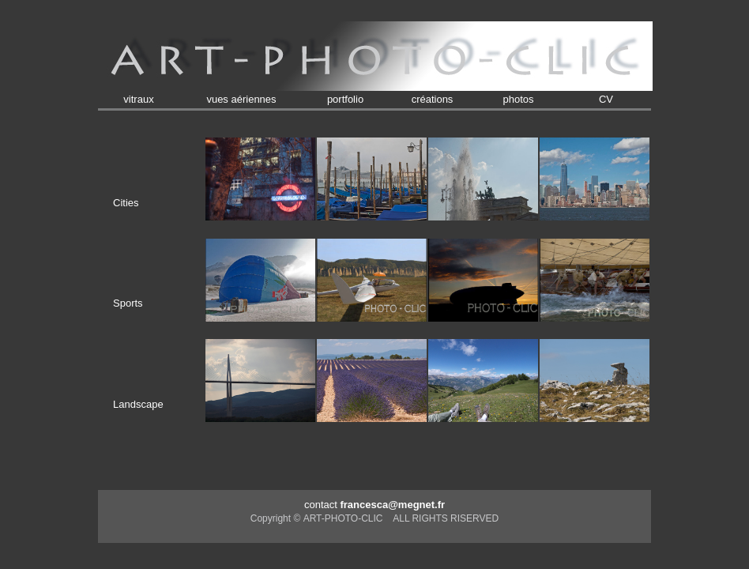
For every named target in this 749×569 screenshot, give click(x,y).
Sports (128, 303)
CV (606, 99)
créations (433, 99)
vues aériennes (241, 99)
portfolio (345, 99)
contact (374, 505)
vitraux (138, 99)
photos (517, 99)
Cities (126, 203)
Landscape (138, 404)
